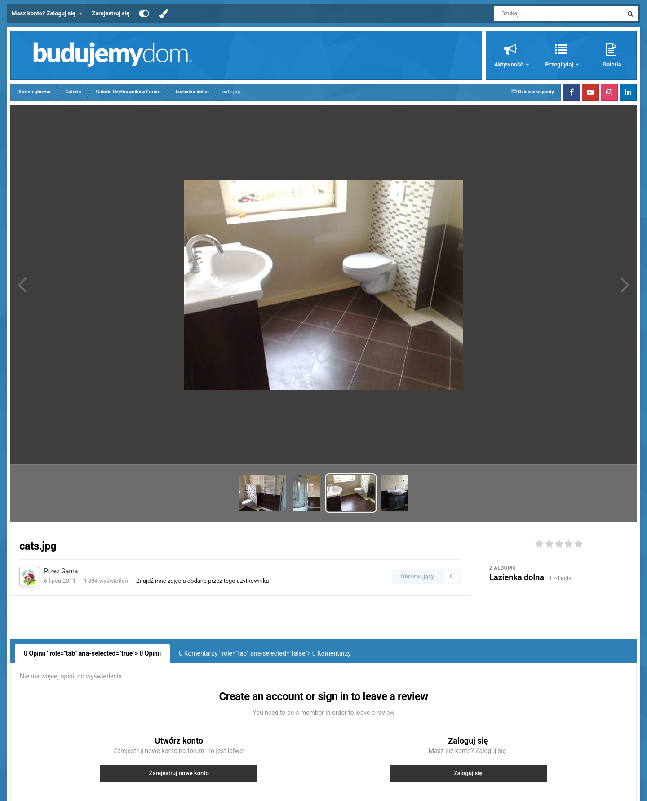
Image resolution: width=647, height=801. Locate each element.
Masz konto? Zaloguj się (47, 13)
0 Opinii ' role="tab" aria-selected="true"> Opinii (92, 653)
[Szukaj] (538, 13)
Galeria (612, 64)
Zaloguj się (468, 773)
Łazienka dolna (516, 577)
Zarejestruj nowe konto (179, 773)
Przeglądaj (560, 64)
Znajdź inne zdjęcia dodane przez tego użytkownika (202, 580)
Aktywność (509, 64)
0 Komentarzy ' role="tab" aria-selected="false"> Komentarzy (264, 653)
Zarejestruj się (110, 13)
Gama (69, 571)
